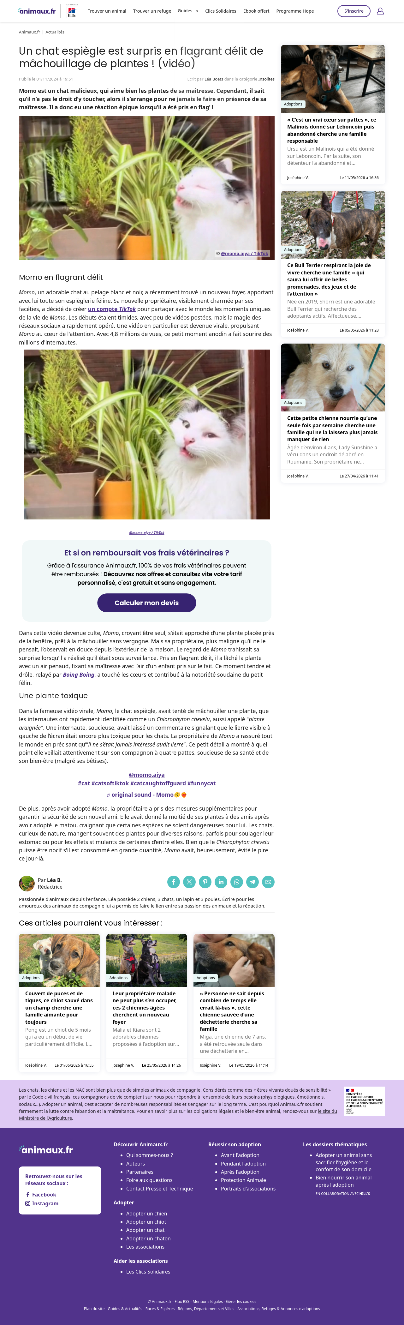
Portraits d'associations (248, 1188)
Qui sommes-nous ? (149, 1155)
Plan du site (94, 1308)
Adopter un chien (146, 1213)
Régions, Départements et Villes (206, 1308)
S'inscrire (354, 11)
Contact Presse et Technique (159, 1188)
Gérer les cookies (241, 1301)
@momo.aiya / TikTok (244, 253)
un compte (103, 309)
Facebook (40, 1194)
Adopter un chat (145, 1229)
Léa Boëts (214, 79)
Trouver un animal (106, 11)
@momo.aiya (146, 774)
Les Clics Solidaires (148, 1271)
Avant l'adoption (240, 1155)
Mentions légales (208, 1301)
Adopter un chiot (146, 1221)
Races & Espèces (160, 1308)
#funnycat (201, 783)
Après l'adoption (240, 1171)
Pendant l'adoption (243, 1163)
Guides (183, 11)
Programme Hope (291, 11)
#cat (84, 783)
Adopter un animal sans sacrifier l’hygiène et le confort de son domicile (344, 1162)
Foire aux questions (149, 1180)
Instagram (41, 1203)
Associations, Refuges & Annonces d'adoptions (278, 1308)
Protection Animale (243, 1180)
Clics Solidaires (218, 11)
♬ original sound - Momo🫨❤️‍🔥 (146, 794)
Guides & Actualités (125, 1308)
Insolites (266, 79)
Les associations (145, 1246)
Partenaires (139, 1171)
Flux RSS (182, 1301)
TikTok (127, 309)
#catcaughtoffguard (158, 783)
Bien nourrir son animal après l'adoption (344, 1185)
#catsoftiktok (110, 783)
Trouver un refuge (151, 11)
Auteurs (135, 1163)
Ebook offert (253, 11)
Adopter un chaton (148, 1238)
